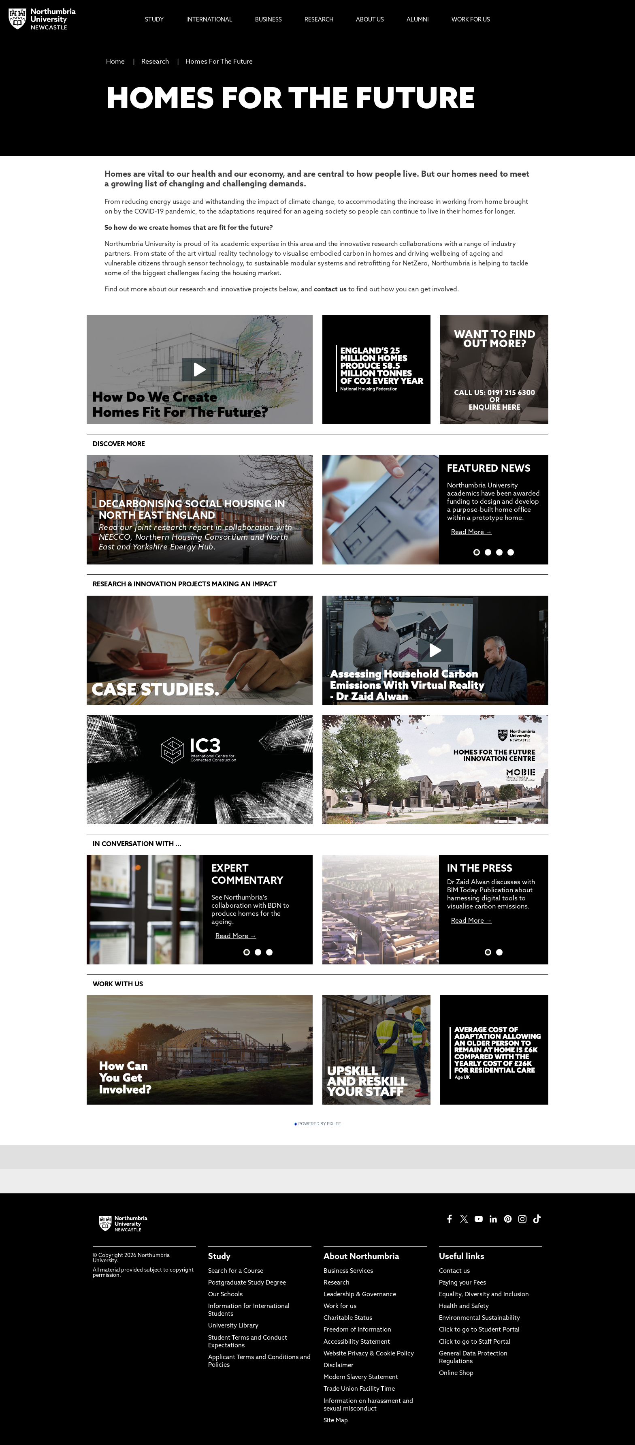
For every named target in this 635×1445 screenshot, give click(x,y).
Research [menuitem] (319, 20)
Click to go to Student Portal (479, 1330)
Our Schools (225, 1295)
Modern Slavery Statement (361, 1377)
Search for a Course (235, 1271)
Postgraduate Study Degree (247, 1283)
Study (219, 1257)
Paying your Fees (462, 1283)
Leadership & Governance (360, 1295)
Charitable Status (348, 1318)
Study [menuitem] (154, 20)
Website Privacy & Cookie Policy (369, 1354)
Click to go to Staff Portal (474, 1342)
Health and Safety (464, 1307)
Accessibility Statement (357, 1342)
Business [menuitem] (268, 20)
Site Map (336, 1421)
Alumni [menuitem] (418, 20)
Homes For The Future (219, 62)
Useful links (461, 1257)
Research (155, 62)
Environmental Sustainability (479, 1318)
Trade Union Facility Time (359, 1389)
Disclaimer (339, 1366)
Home (115, 62)
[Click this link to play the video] (200, 369)
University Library (233, 1326)
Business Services (348, 1271)
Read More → (471, 532)
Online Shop (456, 1373)
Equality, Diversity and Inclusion (484, 1295)
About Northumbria (361, 1257)
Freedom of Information (357, 1330)
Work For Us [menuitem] (471, 20)
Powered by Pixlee (317, 1124)
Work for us (340, 1307)
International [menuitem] (209, 20)
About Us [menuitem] (370, 20)
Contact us (454, 1271)
